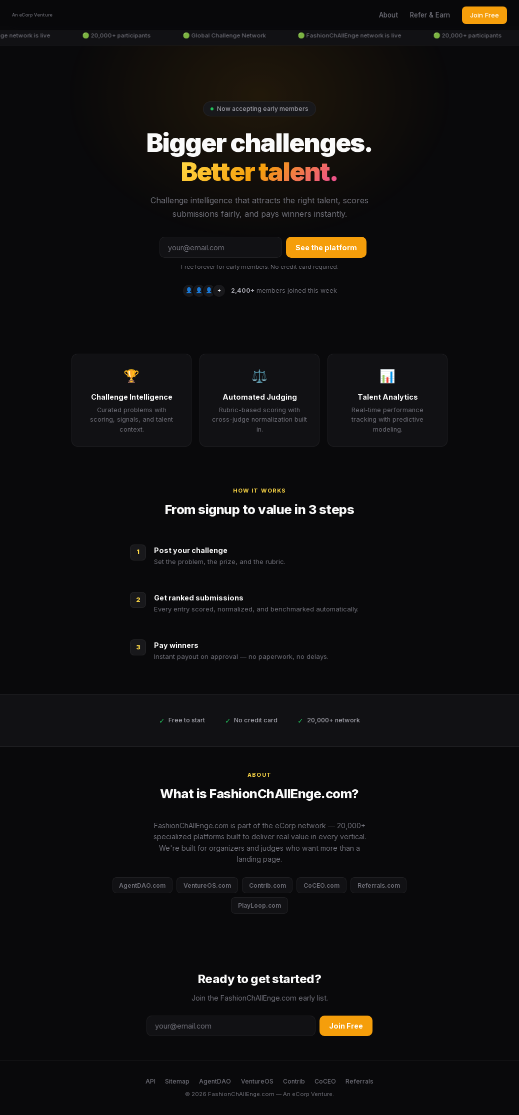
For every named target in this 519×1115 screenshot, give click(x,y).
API (151, 1081)
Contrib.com (267, 885)
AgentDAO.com (142, 885)
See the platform (326, 247)
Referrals (360, 1081)
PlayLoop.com (259, 905)
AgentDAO (215, 1081)
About (388, 15)
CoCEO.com (322, 885)
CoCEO (325, 1081)
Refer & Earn (430, 15)
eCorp (301, 1094)
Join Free (484, 15)
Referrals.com (379, 885)
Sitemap (177, 1081)
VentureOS (257, 1081)
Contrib (294, 1081)
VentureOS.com (207, 885)
